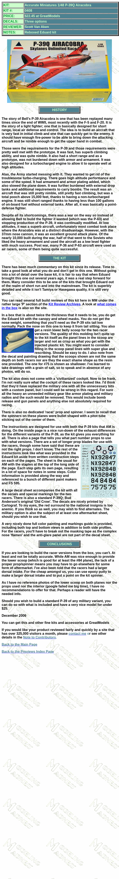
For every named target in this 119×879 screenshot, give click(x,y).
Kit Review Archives (64, 304)
